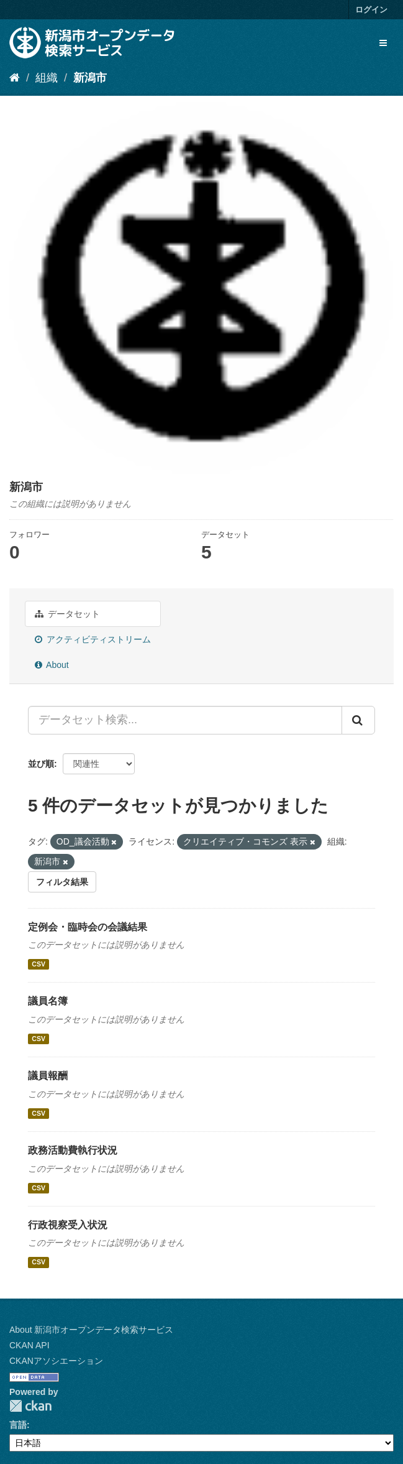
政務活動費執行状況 (72, 1150)
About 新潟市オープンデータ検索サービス (91, 1330)
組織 (46, 78)
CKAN (30, 1405)
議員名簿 (48, 1001)
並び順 (41, 764)
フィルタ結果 (62, 882)
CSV (38, 964)
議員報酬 (48, 1075)
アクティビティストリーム (93, 639)
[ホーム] (14, 78)
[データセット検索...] (185, 720)
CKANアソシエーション (56, 1361)
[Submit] (358, 720)
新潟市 (90, 78)
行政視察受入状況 (67, 1225)
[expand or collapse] (383, 42)
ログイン (371, 9)
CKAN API (29, 1345)
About (52, 665)
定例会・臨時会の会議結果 (87, 927)
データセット (67, 614)
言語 (18, 1425)
